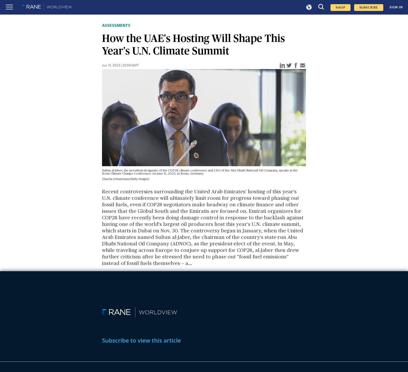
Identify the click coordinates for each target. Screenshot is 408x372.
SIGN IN (396, 7)
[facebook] (295, 66)
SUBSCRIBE (368, 7)
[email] (302, 66)
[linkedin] (282, 66)
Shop (340, 7)
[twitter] (289, 66)
